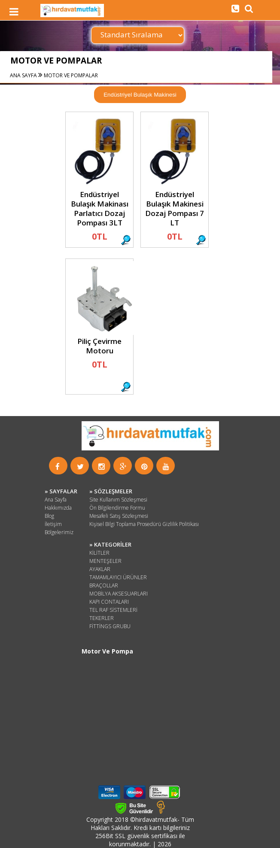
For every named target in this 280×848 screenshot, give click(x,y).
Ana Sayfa (56, 499)
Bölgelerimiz (59, 532)
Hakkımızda (58, 507)
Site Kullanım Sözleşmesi (118, 499)
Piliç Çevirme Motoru (99, 346)
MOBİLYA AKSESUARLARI (118, 593)
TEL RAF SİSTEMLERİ (113, 610)
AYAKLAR (99, 569)
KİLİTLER (99, 552)
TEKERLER (101, 618)
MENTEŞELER (105, 561)
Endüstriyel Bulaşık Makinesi (140, 94)
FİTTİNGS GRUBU (110, 626)
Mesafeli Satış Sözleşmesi (118, 516)
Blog (49, 516)
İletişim (53, 524)
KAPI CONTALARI (109, 601)
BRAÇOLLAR (103, 585)
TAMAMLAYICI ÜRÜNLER (118, 577)
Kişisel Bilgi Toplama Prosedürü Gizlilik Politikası (144, 524)
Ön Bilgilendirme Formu (117, 507)
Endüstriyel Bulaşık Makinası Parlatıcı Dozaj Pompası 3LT (99, 208)
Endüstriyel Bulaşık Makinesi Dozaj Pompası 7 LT (174, 208)
